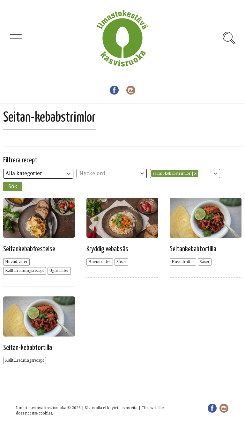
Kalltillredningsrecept (24, 270)
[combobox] (38, 174)
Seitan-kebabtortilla (27, 347)
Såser (121, 261)
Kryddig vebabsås (107, 249)
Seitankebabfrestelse (29, 249)
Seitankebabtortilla (193, 249)
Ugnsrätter (59, 270)
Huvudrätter (16, 261)
